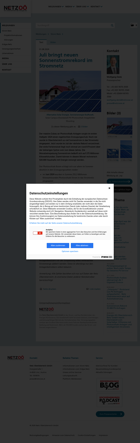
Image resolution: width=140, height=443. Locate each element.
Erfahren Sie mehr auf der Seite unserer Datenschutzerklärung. (56, 223)
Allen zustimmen (58, 245)
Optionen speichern (70, 251)
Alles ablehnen (82, 245)
